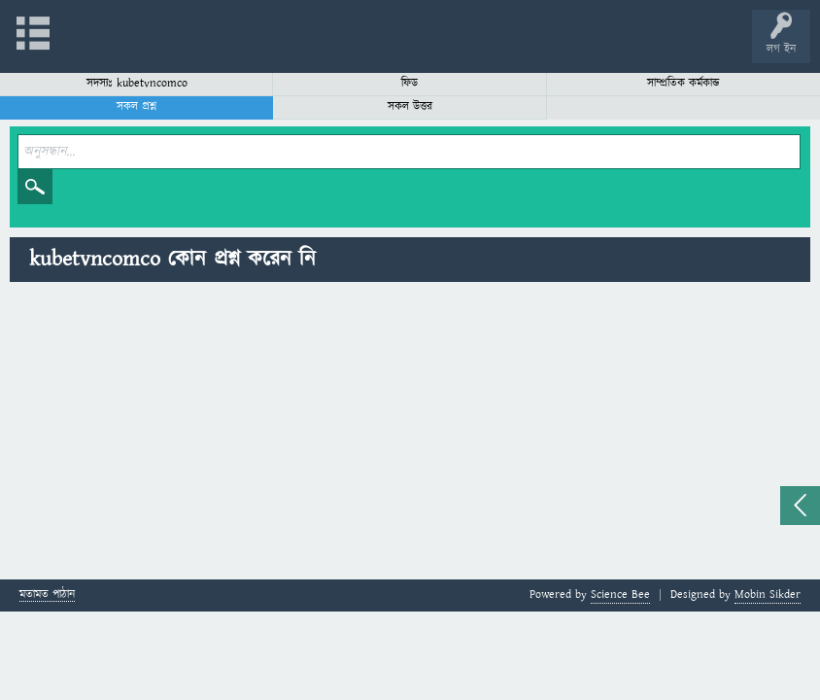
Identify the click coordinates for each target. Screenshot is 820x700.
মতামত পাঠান (47, 595)
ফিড (409, 83)
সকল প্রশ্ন (136, 106)
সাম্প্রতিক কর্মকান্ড (683, 83)
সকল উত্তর (410, 106)
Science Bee (620, 594)
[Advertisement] (410, 434)
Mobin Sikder (768, 594)
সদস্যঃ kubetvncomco (137, 83)
